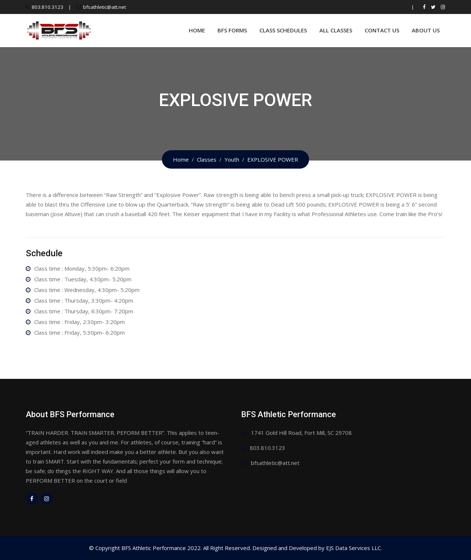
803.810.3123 (47, 7)
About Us (426, 30)
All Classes (335, 30)
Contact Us (382, 30)
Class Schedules (283, 30)
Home (197, 30)
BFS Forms (232, 30)
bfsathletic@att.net (104, 7)
